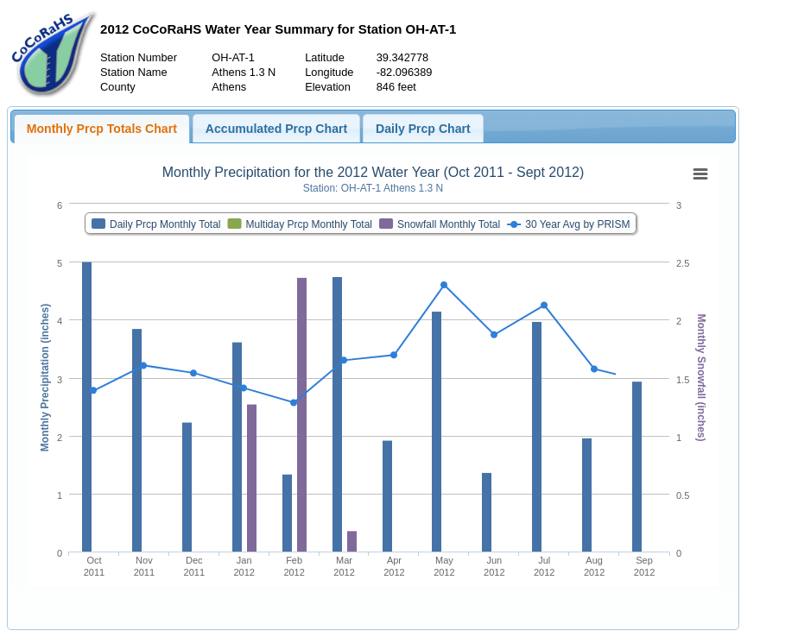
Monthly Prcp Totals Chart (102, 129)
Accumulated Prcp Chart (276, 129)
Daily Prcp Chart (423, 129)
